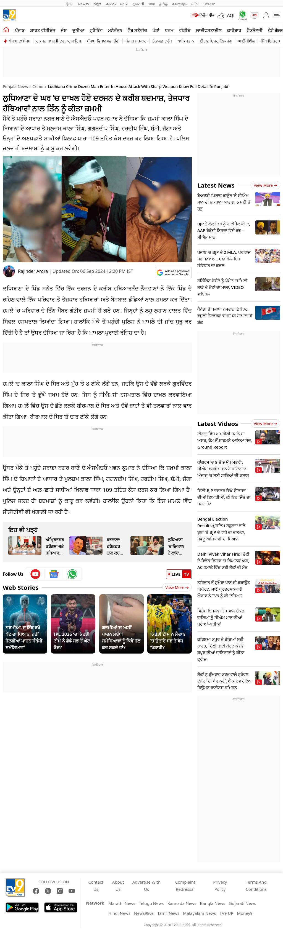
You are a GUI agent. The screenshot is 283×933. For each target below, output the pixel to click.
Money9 (244, 913)
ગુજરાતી (138, 3)
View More (177, 587)
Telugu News (151, 903)
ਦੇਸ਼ (64, 30)
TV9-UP (209, 3)
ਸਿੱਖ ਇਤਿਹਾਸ (271, 41)
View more (265, 185)
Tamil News (168, 913)
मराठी (124, 3)
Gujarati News (242, 903)
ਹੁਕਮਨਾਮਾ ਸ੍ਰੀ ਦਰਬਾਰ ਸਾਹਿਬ (58, 41)
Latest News (216, 185)
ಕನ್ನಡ (97, 3)
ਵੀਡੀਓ (184, 30)
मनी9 (194, 3)
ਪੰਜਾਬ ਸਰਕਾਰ (135, 41)
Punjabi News (15, 86)
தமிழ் (163, 3)
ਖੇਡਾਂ (156, 30)
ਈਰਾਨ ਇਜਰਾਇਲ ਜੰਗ (216, 41)
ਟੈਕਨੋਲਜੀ (255, 30)
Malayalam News (199, 913)
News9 (83, 3)
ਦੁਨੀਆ (78, 30)
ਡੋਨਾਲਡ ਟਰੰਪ (162, 41)
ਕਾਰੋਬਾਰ (234, 30)
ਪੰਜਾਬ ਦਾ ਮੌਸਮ (19, 41)
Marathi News (121, 903)
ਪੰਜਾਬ (20, 30)
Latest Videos (217, 423)
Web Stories (21, 587)
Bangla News (212, 903)
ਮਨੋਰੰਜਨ (115, 30)
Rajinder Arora (33, 271)
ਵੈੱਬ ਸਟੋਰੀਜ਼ (137, 30)
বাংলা (152, 3)
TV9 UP (226, 913)
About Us (118, 885)
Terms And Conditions (256, 885)
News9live (144, 913)
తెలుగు (111, 3)
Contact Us (95, 885)
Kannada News (181, 903)
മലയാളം (179, 3)
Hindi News (119, 913)
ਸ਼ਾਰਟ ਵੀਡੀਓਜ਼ (42, 30)
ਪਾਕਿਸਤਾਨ (186, 41)
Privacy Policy (220, 885)
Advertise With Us (146, 885)
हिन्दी (70, 3)
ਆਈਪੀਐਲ (246, 41)
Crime (37, 86)
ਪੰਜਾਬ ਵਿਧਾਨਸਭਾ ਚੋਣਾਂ (103, 41)
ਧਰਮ (169, 30)
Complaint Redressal (185, 885)
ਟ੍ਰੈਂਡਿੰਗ (96, 30)
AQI (231, 15)
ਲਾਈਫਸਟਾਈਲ (209, 30)
